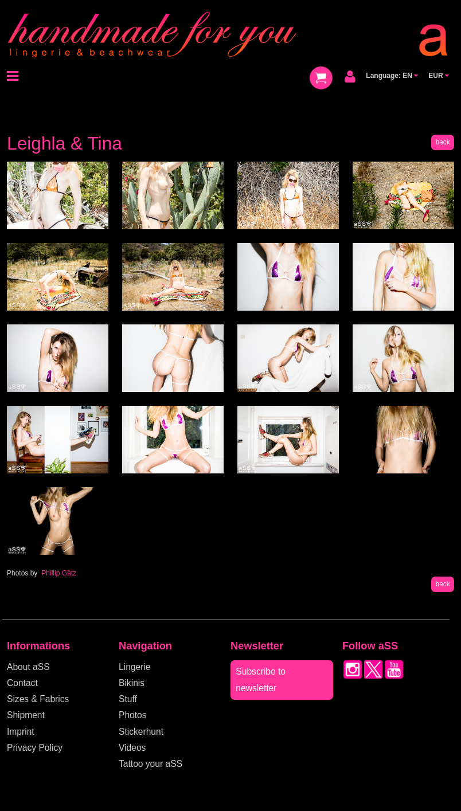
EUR (438, 76)
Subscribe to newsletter (261, 679)
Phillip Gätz (58, 573)
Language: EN (392, 76)
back (442, 142)
